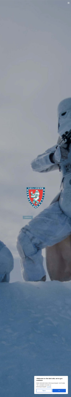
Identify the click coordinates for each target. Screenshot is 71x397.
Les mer (49, 386)
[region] (51, 385)
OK (59, 390)
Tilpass (44, 390)
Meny (68, 3)
